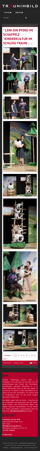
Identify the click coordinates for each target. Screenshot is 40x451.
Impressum (7, 435)
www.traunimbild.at (16, 448)
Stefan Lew (33, 448)
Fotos (7, 12)
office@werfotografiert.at (11, 426)
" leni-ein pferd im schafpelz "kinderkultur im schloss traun (18, 36)
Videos (19, 12)
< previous (7, 355)
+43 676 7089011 (8, 430)
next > (5, 359)
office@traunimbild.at (18, 411)
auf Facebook (25, 445)
